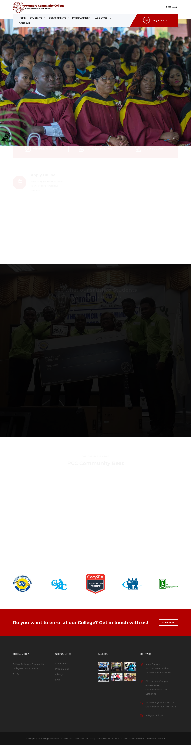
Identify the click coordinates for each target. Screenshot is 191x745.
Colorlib (161, 739)
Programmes (80, 18)
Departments (57, 18)
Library (59, 674)
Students (36, 18)
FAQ (57, 679)
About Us (101, 18)
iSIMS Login (171, 7)
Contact (24, 23)
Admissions (168, 622)
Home (22, 18)
